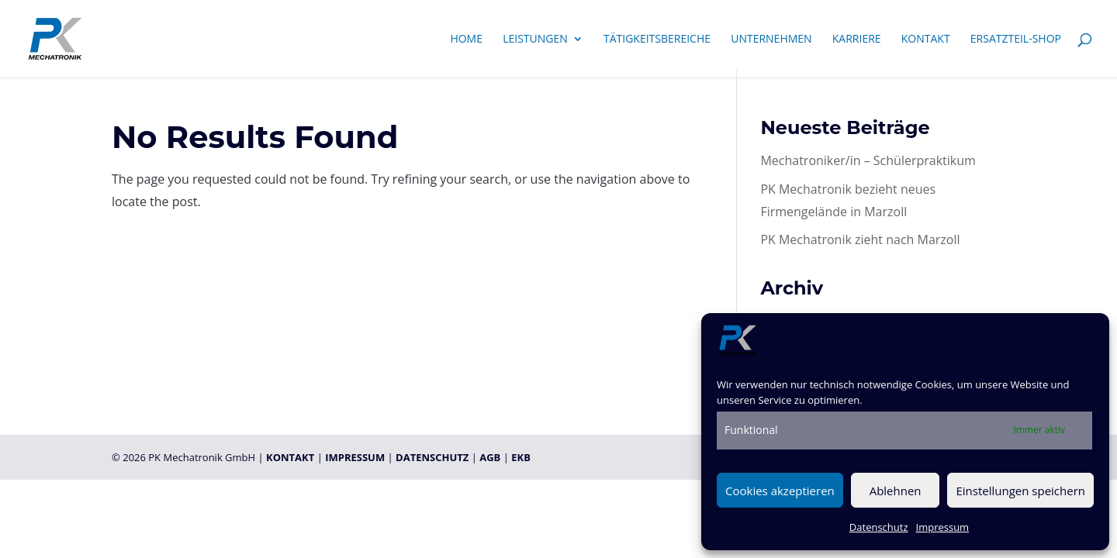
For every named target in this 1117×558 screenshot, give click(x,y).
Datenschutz (878, 527)
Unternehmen (771, 39)
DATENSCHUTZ (432, 457)
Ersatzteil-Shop (1015, 39)
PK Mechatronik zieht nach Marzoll (860, 239)
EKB (521, 457)
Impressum (943, 527)
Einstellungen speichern (1020, 490)
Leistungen (535, 39)
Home (466, 39)
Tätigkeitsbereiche (657, 39)
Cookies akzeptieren (780, 490)
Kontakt (925, 39)
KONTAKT (290, 457)
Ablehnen (896, 490)
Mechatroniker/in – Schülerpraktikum (867, 160)
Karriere (856, 39)
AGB (489, 457)
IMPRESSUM (355, 457)
